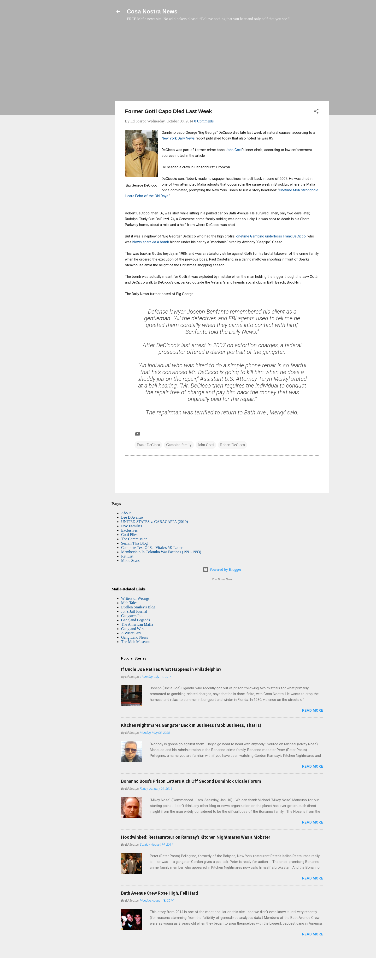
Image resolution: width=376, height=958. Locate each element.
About (126, 513)
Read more (312, 710)
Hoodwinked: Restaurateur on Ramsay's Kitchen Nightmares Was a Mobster (195, 837)
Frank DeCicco (148, 445)
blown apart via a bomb (150, 242)
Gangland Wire (132, 629)
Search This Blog (134, 543)
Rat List (127, 556)
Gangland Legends (135, 620)
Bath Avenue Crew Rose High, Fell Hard (159, 893)
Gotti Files (129, 535)
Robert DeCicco (232, 445)
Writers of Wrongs (135, 598)
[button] (316, 112)
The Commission (134, 539)
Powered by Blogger (222, 569)
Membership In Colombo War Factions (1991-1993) (161, 552)
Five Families (131, 526)
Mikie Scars (130, 560)
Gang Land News (134, 637)
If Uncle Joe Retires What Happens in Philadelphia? (171, 669)
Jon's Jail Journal (134, 611)
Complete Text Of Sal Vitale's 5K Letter (151, 548)
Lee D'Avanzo (132, 517)
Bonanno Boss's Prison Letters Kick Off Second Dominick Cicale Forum (191, 781)
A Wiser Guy (131, 633)
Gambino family (178, 445)
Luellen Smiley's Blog (138, 607)
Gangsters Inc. (132, 616)
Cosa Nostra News (152, 11)
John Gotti (233, 150)
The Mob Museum (135, 642)
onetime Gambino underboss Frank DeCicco (271, 236)
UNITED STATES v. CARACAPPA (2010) (154, 522)
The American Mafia (137, 624)
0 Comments (204, 121)
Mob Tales (129, 603)
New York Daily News (178, 138)
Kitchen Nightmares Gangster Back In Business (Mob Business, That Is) (191, 725)
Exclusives (129, 530)
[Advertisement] (222, 63)
